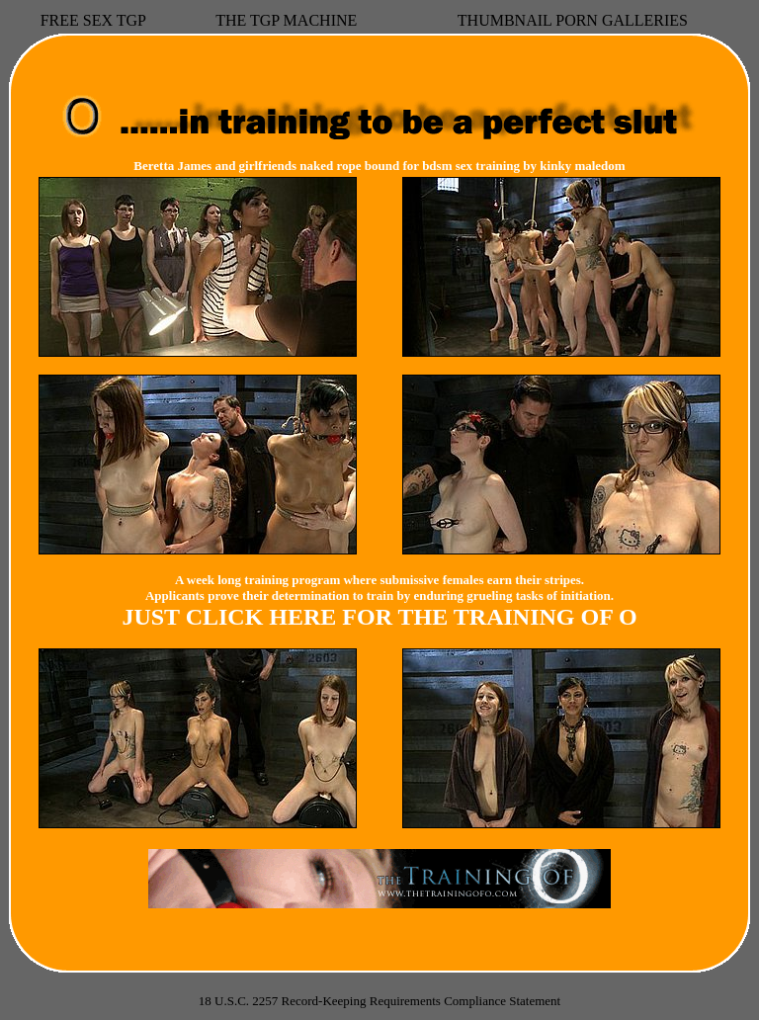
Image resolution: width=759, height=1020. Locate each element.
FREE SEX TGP (93, 20)
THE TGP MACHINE (286, 20)
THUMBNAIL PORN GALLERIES (573, 20)
